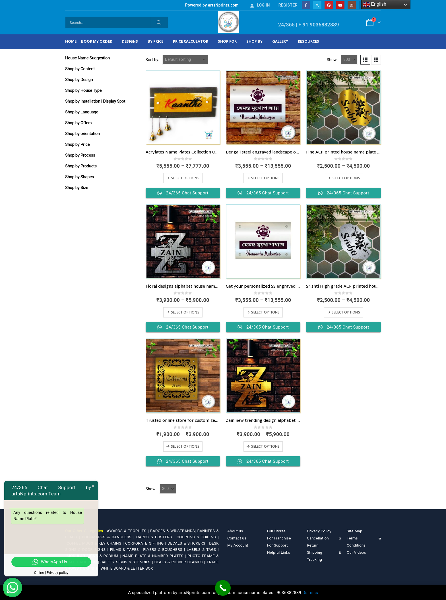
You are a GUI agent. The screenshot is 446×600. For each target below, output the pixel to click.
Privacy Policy (319, 531)
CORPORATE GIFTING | (146, 543)
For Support (277, 545)
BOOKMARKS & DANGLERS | (109, 537)
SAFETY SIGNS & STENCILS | (127, 562)
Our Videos (356, 552)
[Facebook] (306, 5)
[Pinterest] (329, 5)
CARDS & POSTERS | (156, 537)
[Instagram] (352, 5)
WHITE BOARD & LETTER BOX (127, 568)
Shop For (227, 41)
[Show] (349, 60)
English (375, 4)
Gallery (280, 41)
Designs (130, 41)
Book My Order (96, 41)
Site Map (354, 531)
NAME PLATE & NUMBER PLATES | (154, 555)
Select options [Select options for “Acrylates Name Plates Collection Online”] (185, 178)
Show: (332, 59)
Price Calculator (190, 41)
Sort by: (153, 59)
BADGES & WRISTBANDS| (173, 530)
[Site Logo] (228, 22)
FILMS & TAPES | (126, 549)
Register (288, 5)
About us (235, 531)
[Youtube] (340, 5)
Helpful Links (278, 552)
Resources (308, 41)
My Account (237, 545)
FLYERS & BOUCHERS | (165, 549)
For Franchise (279, 538)
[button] (365, 60)
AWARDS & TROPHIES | (128, 530)
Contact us (236, 538)
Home (71, 41)
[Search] (159, 22)
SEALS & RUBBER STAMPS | (180, 562)
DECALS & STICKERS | (188, 543)
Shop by (254, 41)
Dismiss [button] (310, 592)
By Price (155, 41)
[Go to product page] (183, 107)
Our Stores (276, 531)
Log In (259, 5)
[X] (317, 5)
